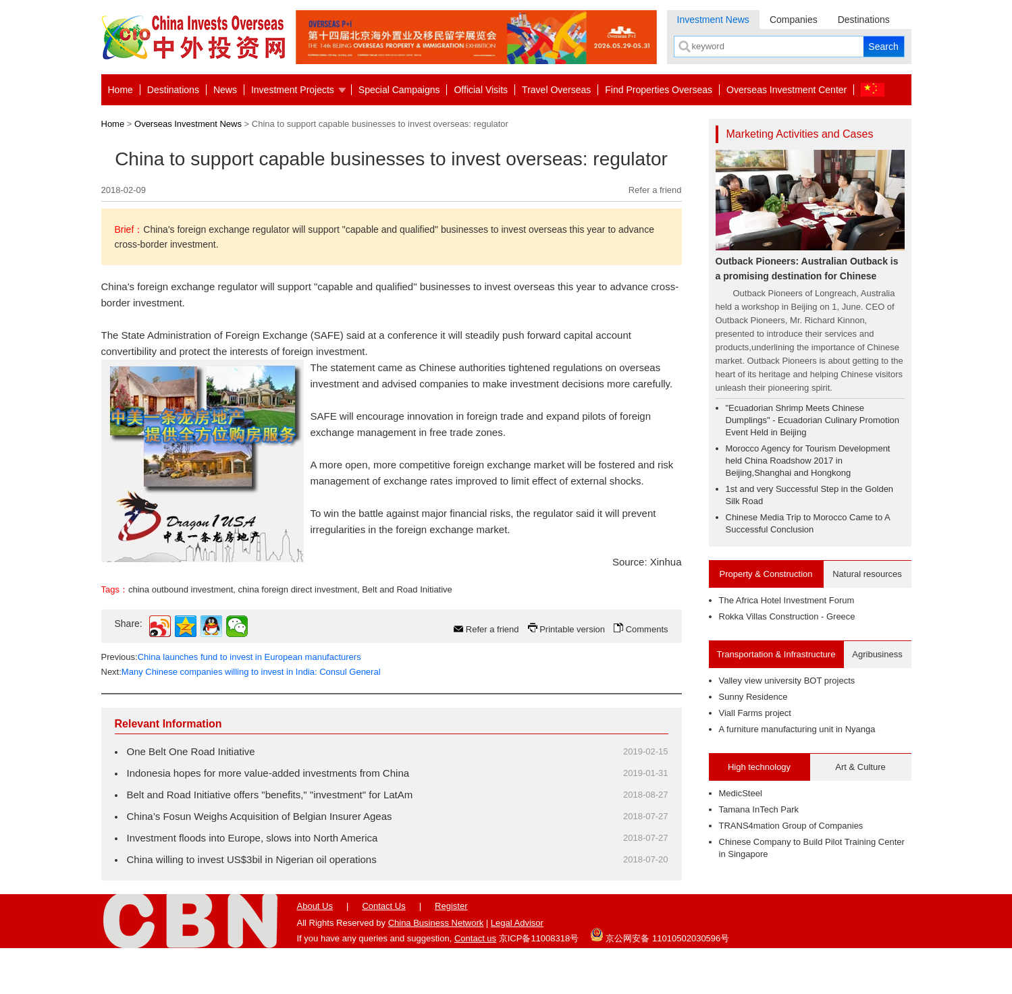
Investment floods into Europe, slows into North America (252, 883)
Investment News (713, 19)
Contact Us (383, 952)
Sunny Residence (753, 697)
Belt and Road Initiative (407, 635)
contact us (165, 601)
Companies (794, 19)
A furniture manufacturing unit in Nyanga (797, 729)
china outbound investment (180, 635)
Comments (647, 675)
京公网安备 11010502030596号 (659, 980)
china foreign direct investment (297, 635)
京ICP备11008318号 (539, 984)
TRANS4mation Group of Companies (791, 826)
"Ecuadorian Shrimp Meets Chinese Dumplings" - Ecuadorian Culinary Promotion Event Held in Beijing (813, 420)
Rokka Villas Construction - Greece (787, 616)
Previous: (231, 703)
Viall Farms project (755, 713)
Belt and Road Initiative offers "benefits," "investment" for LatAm (270, 840)
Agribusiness (877, 654)
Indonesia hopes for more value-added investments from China (268, 819)
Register (451, 952)
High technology (759, 767)
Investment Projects (292, 89)
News (225, 89)
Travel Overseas (556, 89)
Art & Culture (860, 767)
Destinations (864, 19)
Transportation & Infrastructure (776, 654)
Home (120, 89)
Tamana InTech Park (759, 809)
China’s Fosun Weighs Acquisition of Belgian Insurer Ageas (259, 862)
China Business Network (436, 969)
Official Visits (481, 89)
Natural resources (867, 574)
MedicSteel (740, 793)
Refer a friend (655, 190)
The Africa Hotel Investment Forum (787, 600)
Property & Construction (765, 574)
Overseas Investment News (188, 124)
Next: (241, 718)
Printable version (572, 675)
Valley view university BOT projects (787, 680)
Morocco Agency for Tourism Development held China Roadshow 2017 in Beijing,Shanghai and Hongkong (808, 460)
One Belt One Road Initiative (191, 797)
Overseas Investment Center (786, 89)
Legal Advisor (517, 969)
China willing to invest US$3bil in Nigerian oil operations (252, 905)
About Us (315, 952)
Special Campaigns (399, 89)
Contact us (475, 984)
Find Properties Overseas (658, 89)
